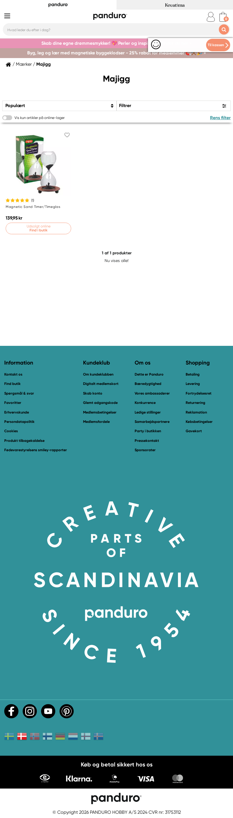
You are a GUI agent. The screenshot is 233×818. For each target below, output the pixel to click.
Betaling (193, 374)
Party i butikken (148, 431)
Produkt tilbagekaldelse (24, 440)
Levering (193, 384)
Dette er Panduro (149, 374)
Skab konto (92, 393)
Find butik (12, 384)
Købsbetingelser (199, 421)
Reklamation (196, 412)
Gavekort (194, 431)
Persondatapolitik (19, 421)
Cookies (11, 431)
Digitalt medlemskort (100, 384)
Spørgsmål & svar (19, 393)
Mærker (24, 64)
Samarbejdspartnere (152, 421)
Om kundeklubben (98, 374)
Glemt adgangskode (100, 403)
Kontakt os (13, 374)
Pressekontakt (147, 440)
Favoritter (12, 403)
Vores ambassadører (152, 393)
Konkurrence (145, 403)
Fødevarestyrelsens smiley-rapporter (35, 450)
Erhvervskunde (16, 412)
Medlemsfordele (96, 421)
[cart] (223, 17)
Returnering (195, 403)
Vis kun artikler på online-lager (39, 118)
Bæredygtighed (148, 384)
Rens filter (220, 117)
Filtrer (125, 105)
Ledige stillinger (148, 412)
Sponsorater (145, 450)
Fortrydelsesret (198, 393)
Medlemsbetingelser (99, 412)
